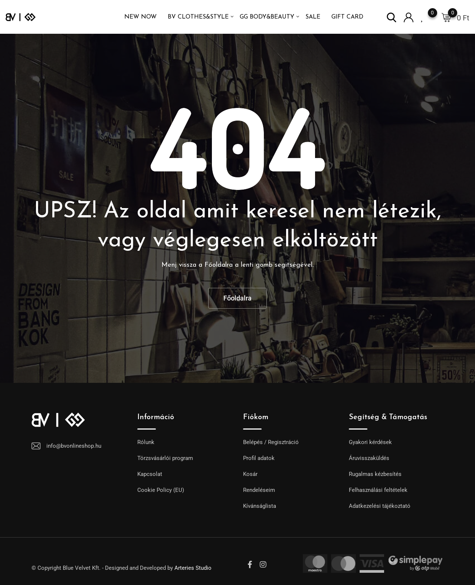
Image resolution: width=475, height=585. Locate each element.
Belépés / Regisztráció (271, 442)
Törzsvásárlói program (165, 458)
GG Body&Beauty (267, 17)
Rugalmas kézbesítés (375, 474)
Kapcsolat (149, 474)
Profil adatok (259, 458)
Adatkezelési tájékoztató (379, 506)
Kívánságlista (259, 506)
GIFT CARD (347, 17)
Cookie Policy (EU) (160, 490)
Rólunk (145, 442)
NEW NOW (140, 17)
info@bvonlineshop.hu (73, 446)
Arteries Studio (193, 568)
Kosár (250, 474)
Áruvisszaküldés (369, 458)
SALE (312, 17)
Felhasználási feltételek (378, 490)
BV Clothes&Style (198, 17)
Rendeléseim (259, 490)
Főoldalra (237, 298)
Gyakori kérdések (370, 442)
